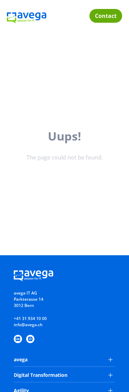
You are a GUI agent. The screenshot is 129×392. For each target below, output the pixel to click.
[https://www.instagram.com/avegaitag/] (30, 339)
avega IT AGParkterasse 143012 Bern (28, 299)
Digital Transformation (63, 375)
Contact (106, 16)
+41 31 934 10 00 (30, 318)
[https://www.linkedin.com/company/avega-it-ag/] (18, 339)
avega (63, 359)
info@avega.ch (28, 325)
